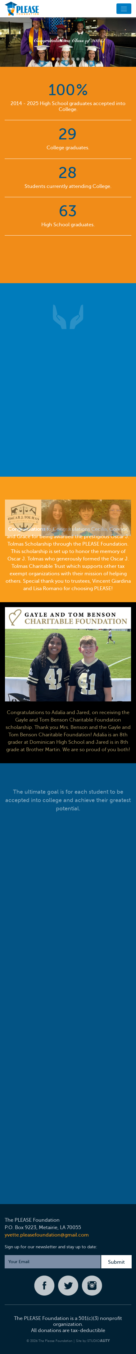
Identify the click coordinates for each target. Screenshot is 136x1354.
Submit (116, 1262)
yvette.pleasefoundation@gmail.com (47, 1235)
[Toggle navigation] (123, 8)
